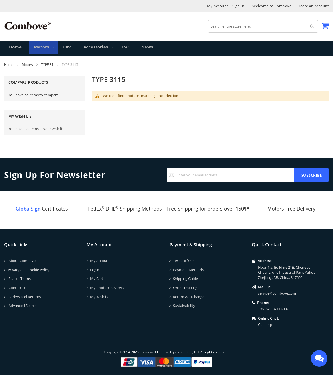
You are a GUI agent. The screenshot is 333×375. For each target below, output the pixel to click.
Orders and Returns (24, 296)
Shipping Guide (185, 278)
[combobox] (263, 26)
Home (9, 64)
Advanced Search (22, 305)
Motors (28, 64)
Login (94, 269)
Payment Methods (188, 269)
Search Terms (19, 278)
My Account (217, 5)
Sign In (238, 5)
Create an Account (313, 5)
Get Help (265, 324)
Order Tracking (185, 287)
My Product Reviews (107, 287)
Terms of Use (183, 260)
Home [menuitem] (16, 48)
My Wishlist (99, 296)
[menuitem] (41, 48)
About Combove (22, 260)
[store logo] (27, 26)
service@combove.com (277, 293)
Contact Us (17, 287)
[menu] (166, 48)
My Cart (96, 278)
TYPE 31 (47, 64)
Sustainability (184, 305)
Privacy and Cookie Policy (28, 269)
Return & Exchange (188, 296)
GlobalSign (28, 208)
